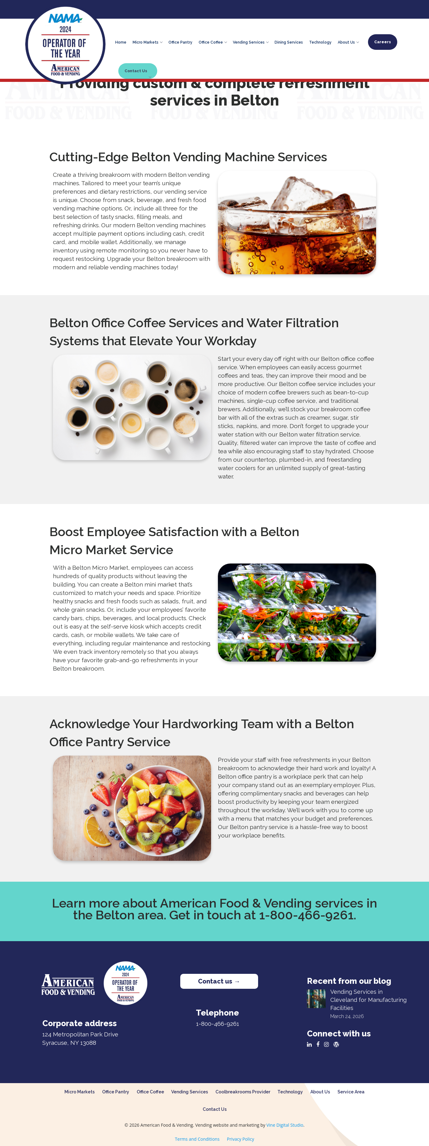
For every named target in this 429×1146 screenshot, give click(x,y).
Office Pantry (180, 41)
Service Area (351, 1091)
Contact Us (138, 73)
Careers (382, 42)
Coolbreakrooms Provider (242, 1091)
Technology (320, 41)
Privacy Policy (240, 1139)
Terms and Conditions (197, 1139)
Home (120, 41)
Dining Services (289, 41)
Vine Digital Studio (285, 1125)
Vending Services (250, 41)
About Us (348, 41)
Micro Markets (147, 41)
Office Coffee (213, 41)
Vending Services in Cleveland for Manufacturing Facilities (368, 999)
